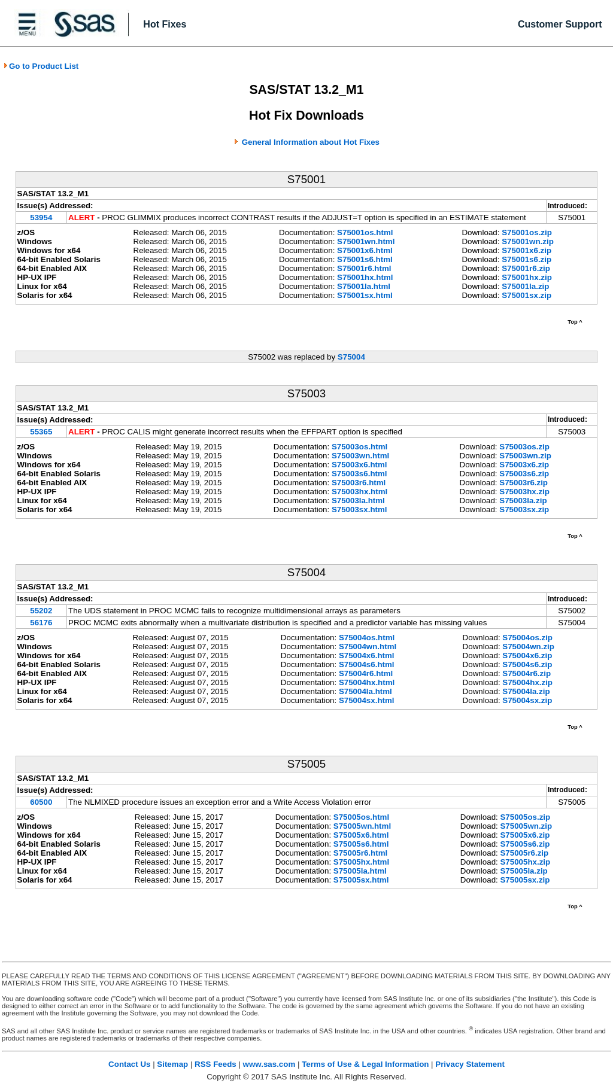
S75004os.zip (527, 637)
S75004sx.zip (527, 700)
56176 (41, 622)
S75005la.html (360, 870)
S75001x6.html (365, 250)
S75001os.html (365, 232)
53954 (41, 217)
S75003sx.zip (524, 509)
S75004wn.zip (528, 646)
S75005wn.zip (526, 826)
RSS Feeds (215, 1064)
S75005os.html (361, 817)
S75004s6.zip (527, 664)
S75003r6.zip (523, 482)
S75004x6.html (366, 655)
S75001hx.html (365, 277)
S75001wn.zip (528, 241)
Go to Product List (40, 66)
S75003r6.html (359, 482)
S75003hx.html (359, 491)
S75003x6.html (359, 464)
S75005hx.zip (525, 861)
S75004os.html (366, 637)
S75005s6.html (361, 843)
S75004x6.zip (527, 655)
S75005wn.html (362, 826)
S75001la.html (363, 286)
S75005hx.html (361, 861)
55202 (41, 610)
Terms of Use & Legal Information (365, 1064)
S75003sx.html (359, 509)
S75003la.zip (523, 500)
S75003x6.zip (524, 464)
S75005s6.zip (525, 843)
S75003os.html (359, 446)
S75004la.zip (526, 691)
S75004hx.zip (527, 682)
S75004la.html (365, 691)
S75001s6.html (365, 259)
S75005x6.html (361, 835)
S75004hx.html (366, 682)
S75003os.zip (524, 446)
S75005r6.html (360, 852)
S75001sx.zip (526, 295)
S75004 (351, 356)
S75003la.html (358, 500)
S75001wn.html (365, 241)
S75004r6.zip (526, 673)
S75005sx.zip (525, 879)
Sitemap (172, 1064)
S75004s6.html (366, 664)
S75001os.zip (527, 232)
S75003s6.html (359, 473)
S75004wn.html (367, 646)
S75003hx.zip (524, 491)
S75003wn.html (360, 455)
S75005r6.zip (524, 852)
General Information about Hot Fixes (311, 142)
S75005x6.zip (525, 835)
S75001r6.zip (526, 268)
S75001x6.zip (526, 250)
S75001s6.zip (526, 259)
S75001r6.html (364, 268)
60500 (41, 802)
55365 (41, 431)
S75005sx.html (361, 879)
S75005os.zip (525, 817)
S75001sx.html (365, 295)
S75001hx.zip (527, 277)
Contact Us (129, 1064)
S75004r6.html (366, 673)
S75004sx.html (366, 700)
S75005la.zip (523, 870)
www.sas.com (269, 1064)
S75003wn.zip (525, 455)
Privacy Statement (470, 1064)
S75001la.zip (525, 286)
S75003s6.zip (524, 473)
